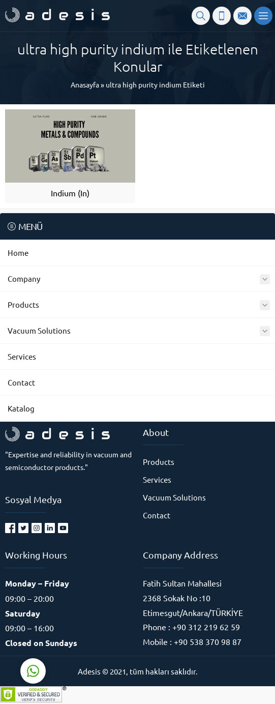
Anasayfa (85, 84)
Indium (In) (70, 193)
